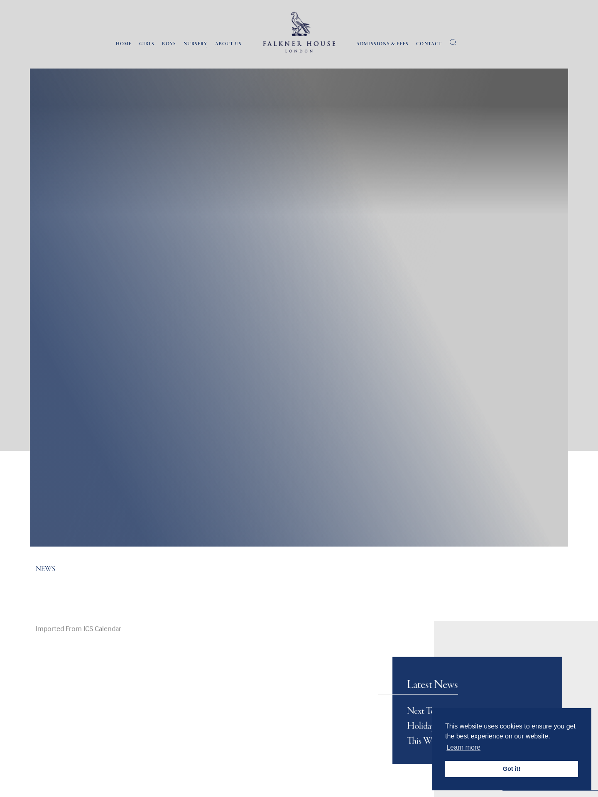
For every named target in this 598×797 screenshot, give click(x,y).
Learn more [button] (463, 747)
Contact (429, 44)
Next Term (425, 749)
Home (124, 44)
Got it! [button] (511, 768)
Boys (169, 44)
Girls (146, 44)
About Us (228, 44)
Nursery (195, 44)
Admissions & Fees (382, 44)
